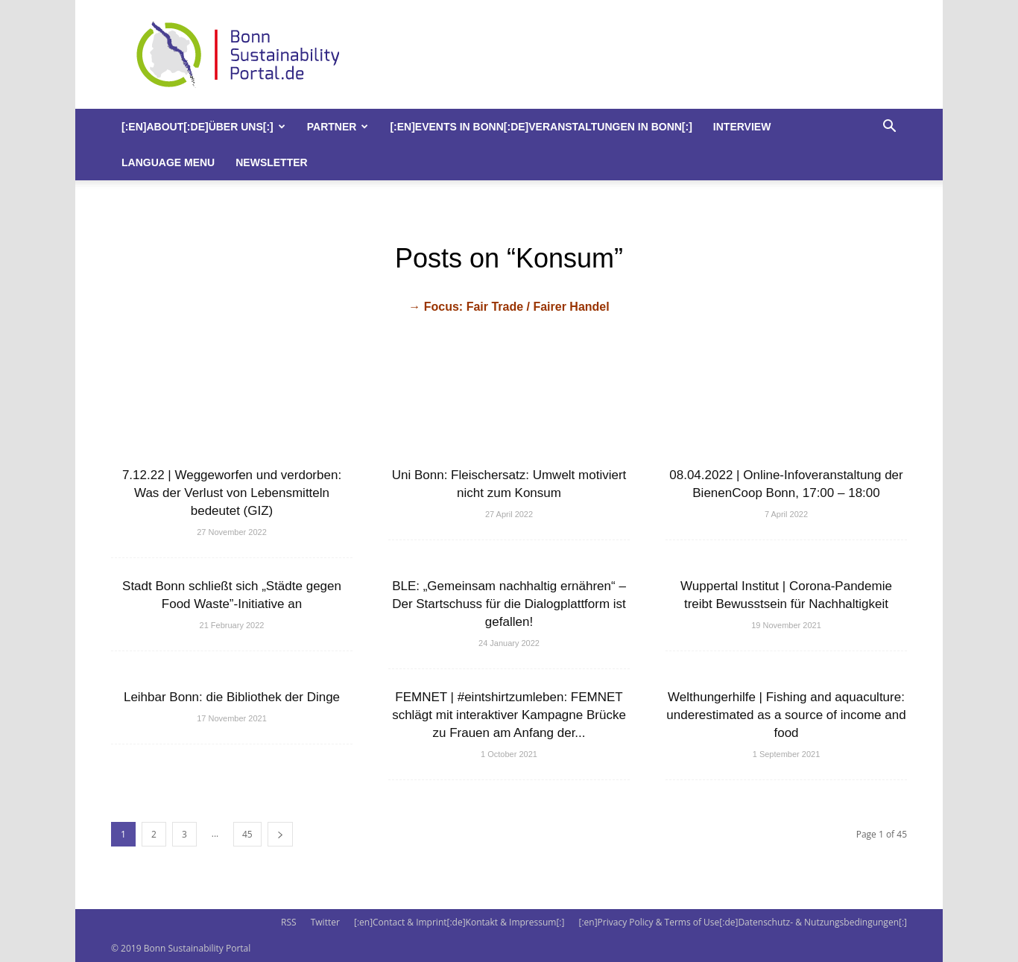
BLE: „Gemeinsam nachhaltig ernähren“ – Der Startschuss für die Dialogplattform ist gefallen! (509, 604)
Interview (742, 127)
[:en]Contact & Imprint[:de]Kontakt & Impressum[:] (459, 922)
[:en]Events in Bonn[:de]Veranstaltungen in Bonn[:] (541, 127)
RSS (289, 922)
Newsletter (271, 162)
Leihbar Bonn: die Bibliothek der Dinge (232, 697)
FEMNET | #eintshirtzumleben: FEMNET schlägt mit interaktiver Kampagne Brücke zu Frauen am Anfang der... (509, 715)
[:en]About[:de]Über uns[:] (203, 127)
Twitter (325, 922)
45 (247, 834)
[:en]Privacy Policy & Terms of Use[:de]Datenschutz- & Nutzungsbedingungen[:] (743, 922)
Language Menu (168, 162)
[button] (889, 128)
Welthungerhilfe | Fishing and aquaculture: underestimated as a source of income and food (785, 715)
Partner (338, 127)
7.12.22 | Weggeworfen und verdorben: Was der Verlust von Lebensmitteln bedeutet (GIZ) (231, 493)
